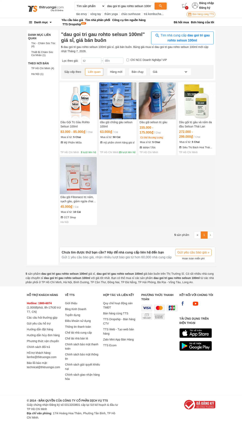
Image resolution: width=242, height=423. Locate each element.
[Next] (210, 235)
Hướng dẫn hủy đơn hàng (43, 335)
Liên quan (94, 71)
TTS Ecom (109, 345)
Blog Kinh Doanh (75, 309)
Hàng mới (116, 71)
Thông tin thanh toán (78, 326)
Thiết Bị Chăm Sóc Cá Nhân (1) (42, 54)
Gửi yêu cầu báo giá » (193, 252)
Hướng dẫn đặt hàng (40, 329)
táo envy (81, 14)
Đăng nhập (206, 3)
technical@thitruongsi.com (43, 367)
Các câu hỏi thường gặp (42, 317)
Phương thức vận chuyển (43, 341)
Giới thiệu (71, 303)
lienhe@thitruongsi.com (42, 357)
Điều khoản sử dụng (78, 320)
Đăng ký (204, 7)
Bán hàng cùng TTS (201, 14)
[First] (197, 235)
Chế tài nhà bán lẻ (76, 338)
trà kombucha (152, 14)
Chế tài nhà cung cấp (78, 332)
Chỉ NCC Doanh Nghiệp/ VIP (148, 59)
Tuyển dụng (72, 315)
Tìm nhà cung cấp (182, 37)
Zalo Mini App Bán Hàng (118, 339)
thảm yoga (111, 14)
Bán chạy (138, 71)
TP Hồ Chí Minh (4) (42, 68)
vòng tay (95, 14)
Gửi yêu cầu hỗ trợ (39, 323)
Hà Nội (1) (37, 73)
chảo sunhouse (130, 14)
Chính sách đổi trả (38, 347)
